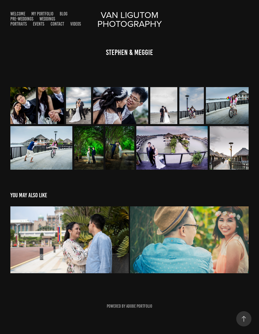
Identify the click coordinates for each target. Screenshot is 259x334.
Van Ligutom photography (129, 19)
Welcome (17, 13)
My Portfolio (42, 13)
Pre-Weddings (21, 19)
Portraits (18, 24)
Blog (64, 13)
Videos (75, 24)
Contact (57, 24)
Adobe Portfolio (139, 306)
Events (38, 24)
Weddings (47, 19)
